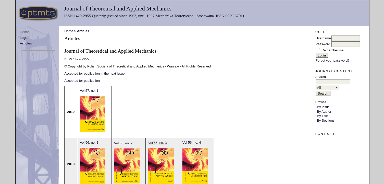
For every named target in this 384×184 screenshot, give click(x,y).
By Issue (323, 107)
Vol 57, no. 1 (89, 91)
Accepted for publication (82, 81)
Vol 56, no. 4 (191, 142)
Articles (26, 43)
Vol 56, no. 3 (157, 143)
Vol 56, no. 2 (123, 143)
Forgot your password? (333, 60)
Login (24, 38)
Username (323, 38)
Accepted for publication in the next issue (94, 73)
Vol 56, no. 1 (89, 142)
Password (323, 44)
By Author (324, 111)
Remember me (332, 50)
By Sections (326, 120)
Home (24, 32)
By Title (322, 116)
